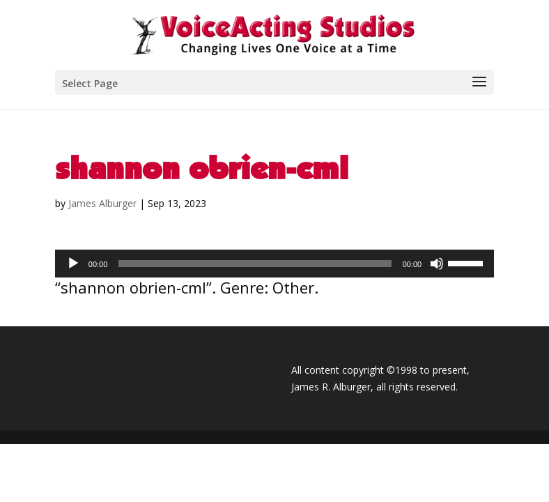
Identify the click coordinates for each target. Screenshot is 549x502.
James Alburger (102, 203)
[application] (274, 263)
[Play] (73, 264)
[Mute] (437, 264)
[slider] (254, 263)
